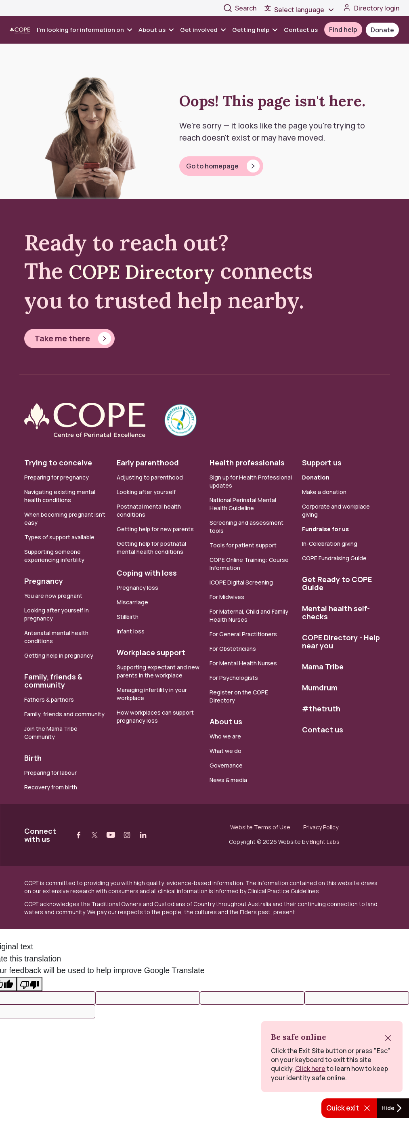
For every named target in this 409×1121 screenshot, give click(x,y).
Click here (310, 1068)
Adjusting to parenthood (150, 477)
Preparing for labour (50, 772)
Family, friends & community (53, 681)
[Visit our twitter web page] (95, 835)
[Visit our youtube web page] (111, 835)
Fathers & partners (49, 699)
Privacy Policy (320, 827)
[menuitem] (86, 30)
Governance (226, 765)
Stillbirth (127, 616)
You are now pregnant (53, 595)
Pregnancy (43, 581)
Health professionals (247, 462)
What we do (225, 751)
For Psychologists (234, 677)
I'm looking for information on (84, 29)
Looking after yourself (146, 492)
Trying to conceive (58, 462)
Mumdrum (320, 687)
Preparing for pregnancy (56, 477)
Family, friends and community (64, 714)
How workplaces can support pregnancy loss (155, 716)
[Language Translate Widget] (304, 10)
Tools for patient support (243, 545)
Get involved (203, 29)
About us (156, 29)
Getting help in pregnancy (58, 655)
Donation (315, 477)
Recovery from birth (50, 787)
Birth (33, 758)
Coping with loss (147, 573)
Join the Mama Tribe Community (51, 732)
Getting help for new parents (155, 529)
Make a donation (324, 492)
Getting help (254, 29)
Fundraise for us (325, 529)
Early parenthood (148, 462)
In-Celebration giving (330, 543)
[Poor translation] (29, 984)
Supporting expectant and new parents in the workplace (158, 671)
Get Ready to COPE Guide (337, 583)
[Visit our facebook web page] (79, 835)
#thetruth (321, 708)
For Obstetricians (233, 648)
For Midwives (227, 597)
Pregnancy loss (137, 587)
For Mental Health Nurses (243, 663)
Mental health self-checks (336, 612)
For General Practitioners (243, 634)
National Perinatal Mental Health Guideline (243, 504)
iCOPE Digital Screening (241, 582)
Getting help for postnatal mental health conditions (151, 547)
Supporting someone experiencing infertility (54, 556)
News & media (228, 780)
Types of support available (59, 537)
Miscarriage (132, 602)
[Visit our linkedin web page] (143, 835)
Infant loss (131, 631)
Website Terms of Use (260, 827)
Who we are (225, 736)
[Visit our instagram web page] (127, 835)
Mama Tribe (323, 666)
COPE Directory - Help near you (341, 641)
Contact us (301, 29)
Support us (322, 462)
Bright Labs (325, 841)
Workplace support (151, 652)
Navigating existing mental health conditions (59, 496)
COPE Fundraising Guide (334, 558)
